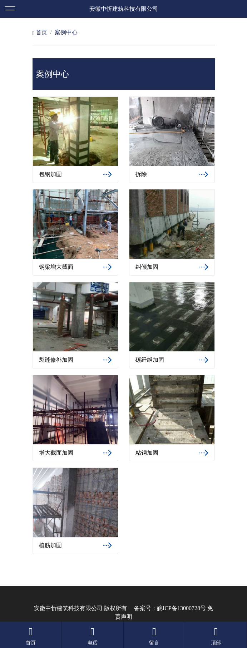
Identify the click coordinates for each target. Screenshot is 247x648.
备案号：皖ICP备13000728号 (170, 608)
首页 (40, 32)
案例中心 (66, 32)
